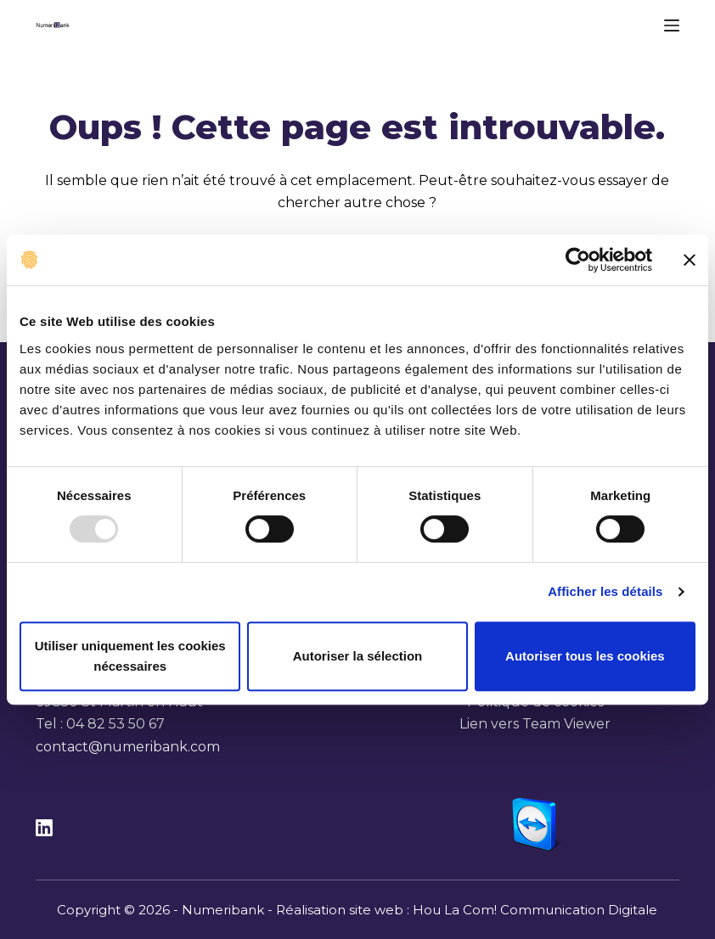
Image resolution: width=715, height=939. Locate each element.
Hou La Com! (455, 910)
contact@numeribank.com (128, 747)
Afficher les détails (605, 591)
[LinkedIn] (44, 827)
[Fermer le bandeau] (689, 260)
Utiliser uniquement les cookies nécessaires (130, 655)
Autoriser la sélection (358, 656)
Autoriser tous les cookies (585, 656)
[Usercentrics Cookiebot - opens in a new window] (578, 260)
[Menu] (671, 25)
